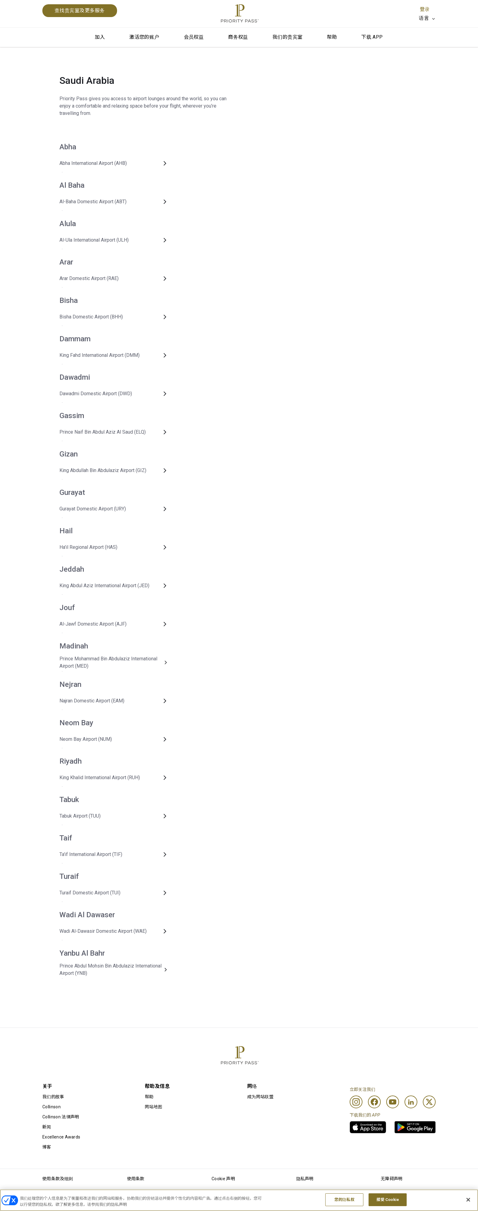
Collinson (51, 1106)
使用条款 (135, 1178)
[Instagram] (356, 1102)
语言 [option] (424, 18)
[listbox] (427, 18)
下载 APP (372, 37)
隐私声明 (305, 1178)
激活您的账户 (144, 37)
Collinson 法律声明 (60, 1116)
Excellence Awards (61, 1137)
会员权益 (194, 37)
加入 (100, 37)
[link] (368, 1127)
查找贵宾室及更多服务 (80, 10)
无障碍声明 (392, 1178)
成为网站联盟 (260, 1096)
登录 (425, 9)
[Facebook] (374, 1102)
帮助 (332, 37)
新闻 (46, 1126)
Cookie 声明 (223, 1178)
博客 (46, 1147)
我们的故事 (53, 1096)
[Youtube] (392, 1102)
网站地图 (153, 1106)
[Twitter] (429, 1102)
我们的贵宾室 (287, 37)
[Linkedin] (411, 1102)
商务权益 (238, 37)
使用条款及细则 (57, 1178)
